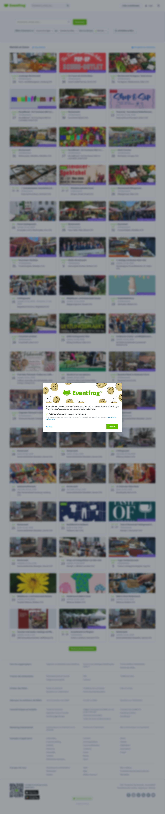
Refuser (49, 426)
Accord (112, 426)
